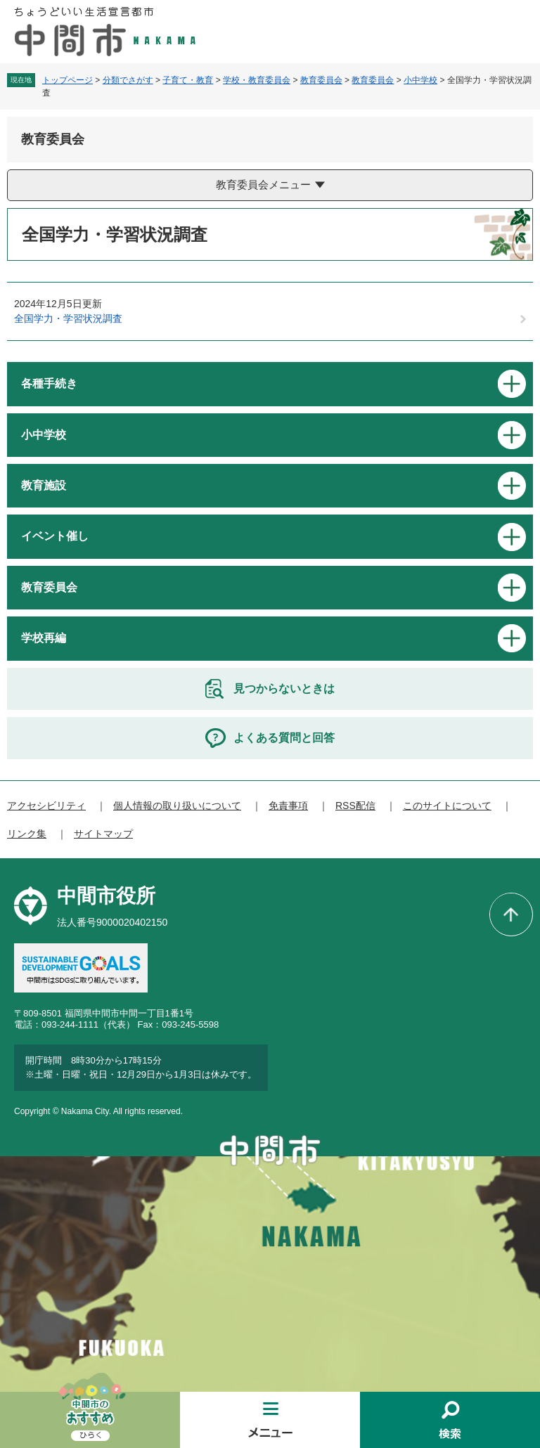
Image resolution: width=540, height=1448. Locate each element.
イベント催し (55, 536)
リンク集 (26, 833)
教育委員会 (321, 80)
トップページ (67, 80)
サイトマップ (103, 833)
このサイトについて (447, 805)
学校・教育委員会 (256, 80)
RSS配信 (355, 805)
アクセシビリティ (46, 805)
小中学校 (420, 80)
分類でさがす (128, 80)
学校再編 (43, 638)
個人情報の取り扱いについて (177, 805)
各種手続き (49, 383)
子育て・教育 (187, 80)
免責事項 (288, 805)
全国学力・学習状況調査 (68, 318)
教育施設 (43, 485)
